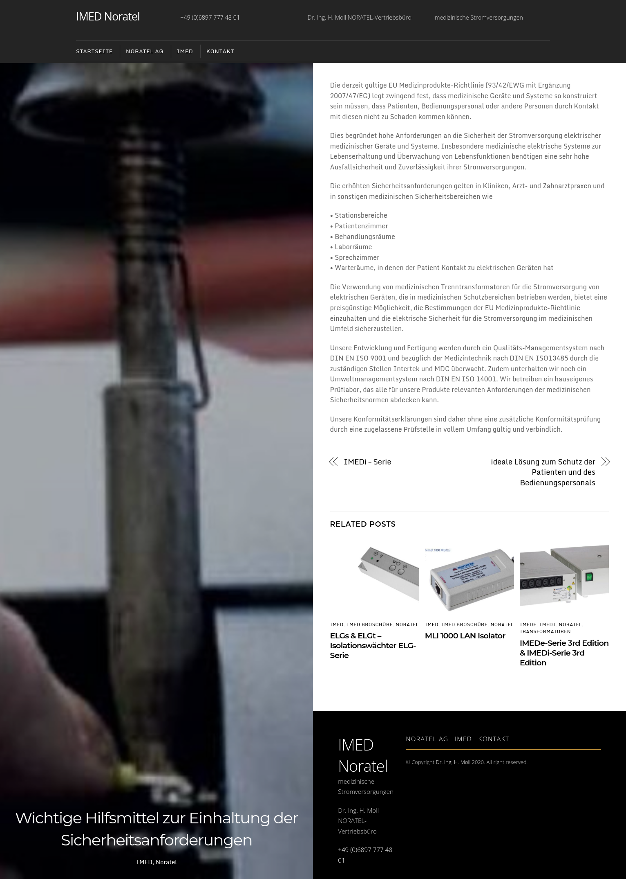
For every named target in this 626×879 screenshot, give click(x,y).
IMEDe (528, 624)
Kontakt (220, 51)
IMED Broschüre (370, 624)
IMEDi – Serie (367, 462)
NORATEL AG (144, 51)
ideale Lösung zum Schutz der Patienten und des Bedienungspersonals (543, 472)
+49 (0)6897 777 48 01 (210, 17)
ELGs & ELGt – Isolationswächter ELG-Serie (373, 645)
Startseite (94, 51)
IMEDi (547, 624)
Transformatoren (545, 631)
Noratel (166, 862)
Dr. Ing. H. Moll (453, 762)
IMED (185, 51)
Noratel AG (427, 739)
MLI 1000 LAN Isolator (465, 635)
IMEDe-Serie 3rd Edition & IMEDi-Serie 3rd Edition (564, 652)
